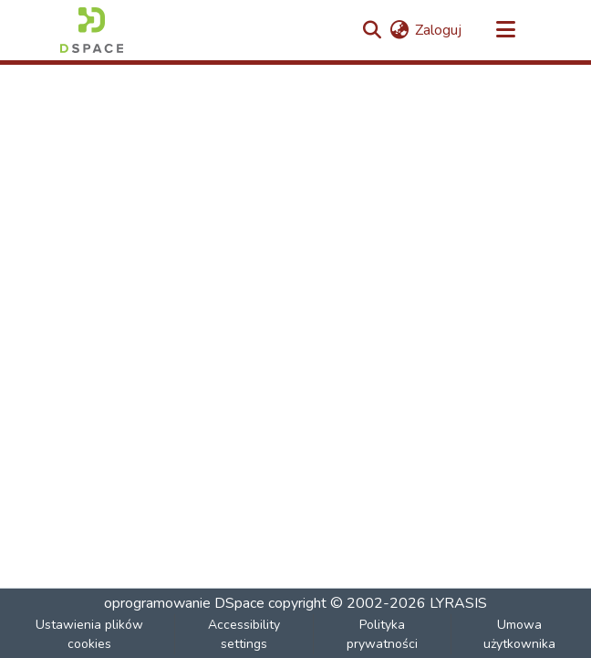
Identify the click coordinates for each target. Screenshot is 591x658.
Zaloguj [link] (438, 30)
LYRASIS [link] (458, 603)
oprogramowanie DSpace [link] (184, 603)
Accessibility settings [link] (244, 634)
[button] (91, 30)
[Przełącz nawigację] (505, 30)
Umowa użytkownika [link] (519, 634)
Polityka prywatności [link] (382, 634)
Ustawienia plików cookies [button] (89, 634)
